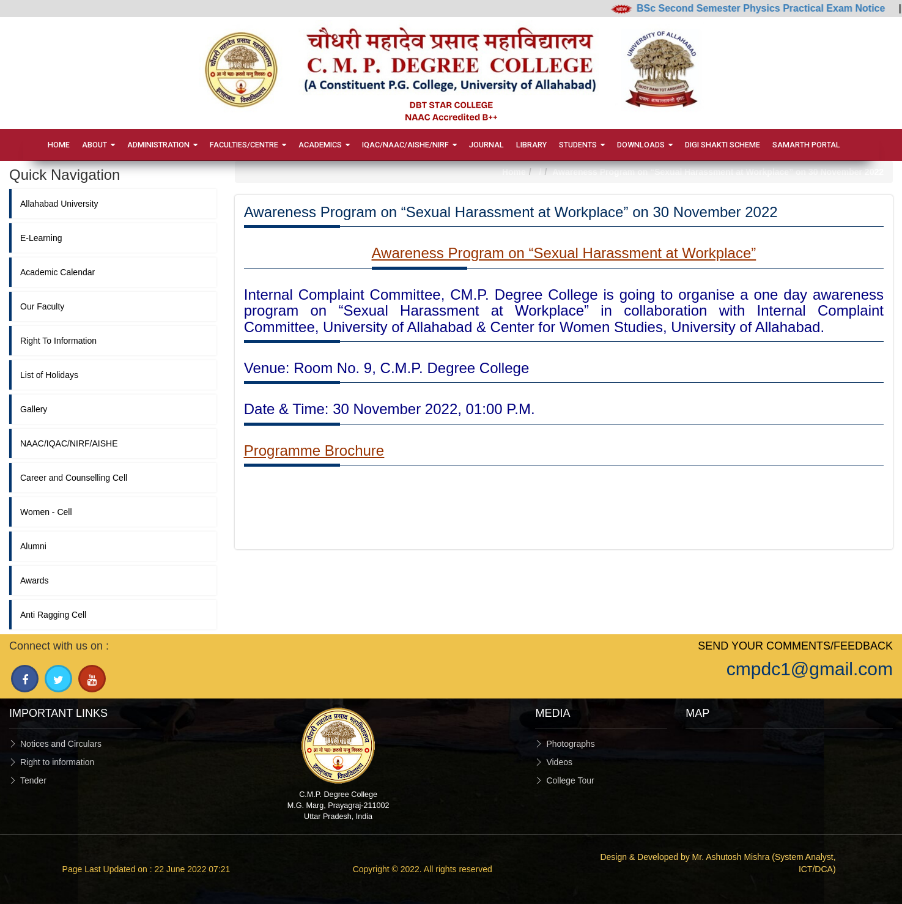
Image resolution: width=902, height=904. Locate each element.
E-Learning (41, 238)
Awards (34, 580)
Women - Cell (46, 512)
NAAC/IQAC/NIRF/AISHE (68, 443)
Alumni (33, 546)
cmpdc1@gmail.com (809, 669)
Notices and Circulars (61, 744)
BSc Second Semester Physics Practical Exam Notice (767, 8)
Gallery (33, 409)
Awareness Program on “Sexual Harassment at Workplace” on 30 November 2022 (718, 172)
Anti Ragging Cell (53, 615)
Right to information (57, 762)
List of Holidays (49, 375)
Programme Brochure (314, 450)
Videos (559, 762)
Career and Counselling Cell (73, 478)
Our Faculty (42, 306)
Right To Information (58, 341)
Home (514, 172)
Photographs (570, 744)
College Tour (570, 780)
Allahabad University (59, 204)
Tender (33, 780)
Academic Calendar (57, 272)
